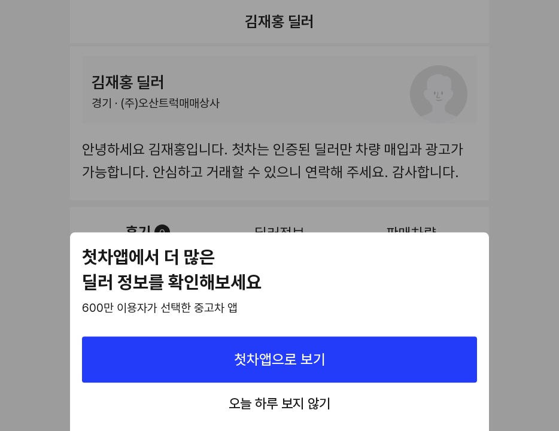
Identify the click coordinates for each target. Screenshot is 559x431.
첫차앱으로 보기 (280, 359)
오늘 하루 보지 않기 (279, 404)
